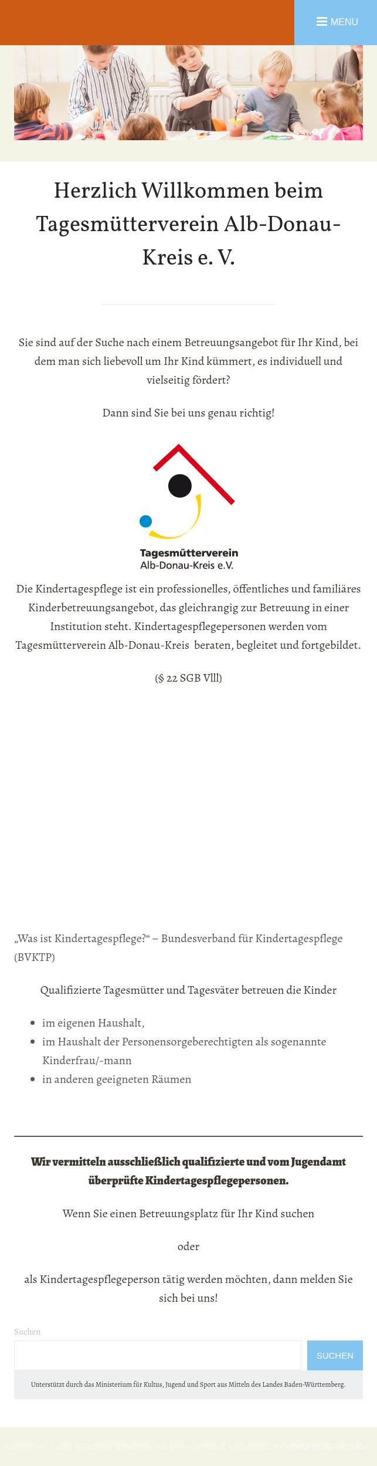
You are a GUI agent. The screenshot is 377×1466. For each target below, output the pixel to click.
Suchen (27, 1332)
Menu (344, 21)
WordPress (308, 1447)
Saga (359, 1447)
